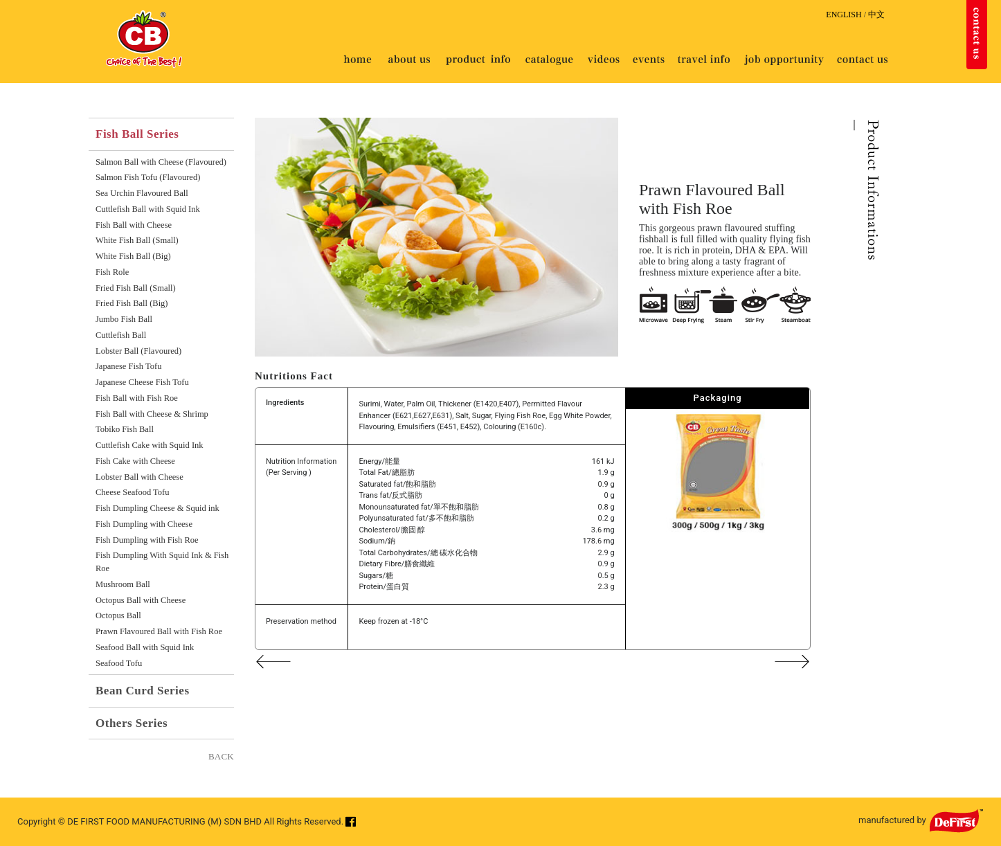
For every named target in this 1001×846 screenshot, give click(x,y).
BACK (221, 756)
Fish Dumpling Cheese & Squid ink (157, 508)
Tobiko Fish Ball (125, 429)
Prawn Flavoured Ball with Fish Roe (159, 631)
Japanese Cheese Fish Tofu (142, 382)
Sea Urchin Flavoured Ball (142, 193)
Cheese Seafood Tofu (133, 492)
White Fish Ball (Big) (133, 256)
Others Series (132, 723)
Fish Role (112, 272)
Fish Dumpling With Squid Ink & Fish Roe (162, 561)
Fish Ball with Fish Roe (137, 398)
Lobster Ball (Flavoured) (138, 351)
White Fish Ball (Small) (137, 240)
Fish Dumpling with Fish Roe (147, 540)
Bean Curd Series (143, 690)
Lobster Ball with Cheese (139, 477)
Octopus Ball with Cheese (141, 600)
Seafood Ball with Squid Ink (145, 647)
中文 (876, 14)
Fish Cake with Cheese (135, 461)
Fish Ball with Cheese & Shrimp (152, 414)
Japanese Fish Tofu (128, 366)
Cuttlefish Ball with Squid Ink (148, 209)
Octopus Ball (118, 615)
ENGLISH (843, 14)
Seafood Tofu (119, 663)
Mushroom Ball (123, 584)
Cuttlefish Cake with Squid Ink (150, 445)
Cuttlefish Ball (121, 335)
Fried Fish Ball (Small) (136, 288)
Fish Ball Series (137, 134)
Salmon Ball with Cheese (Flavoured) (161, 162)
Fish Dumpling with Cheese (144, 524)
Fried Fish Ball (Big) (132, 303)
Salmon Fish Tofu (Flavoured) (148, 177)
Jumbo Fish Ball (124, 319)
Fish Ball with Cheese (134, 225)
